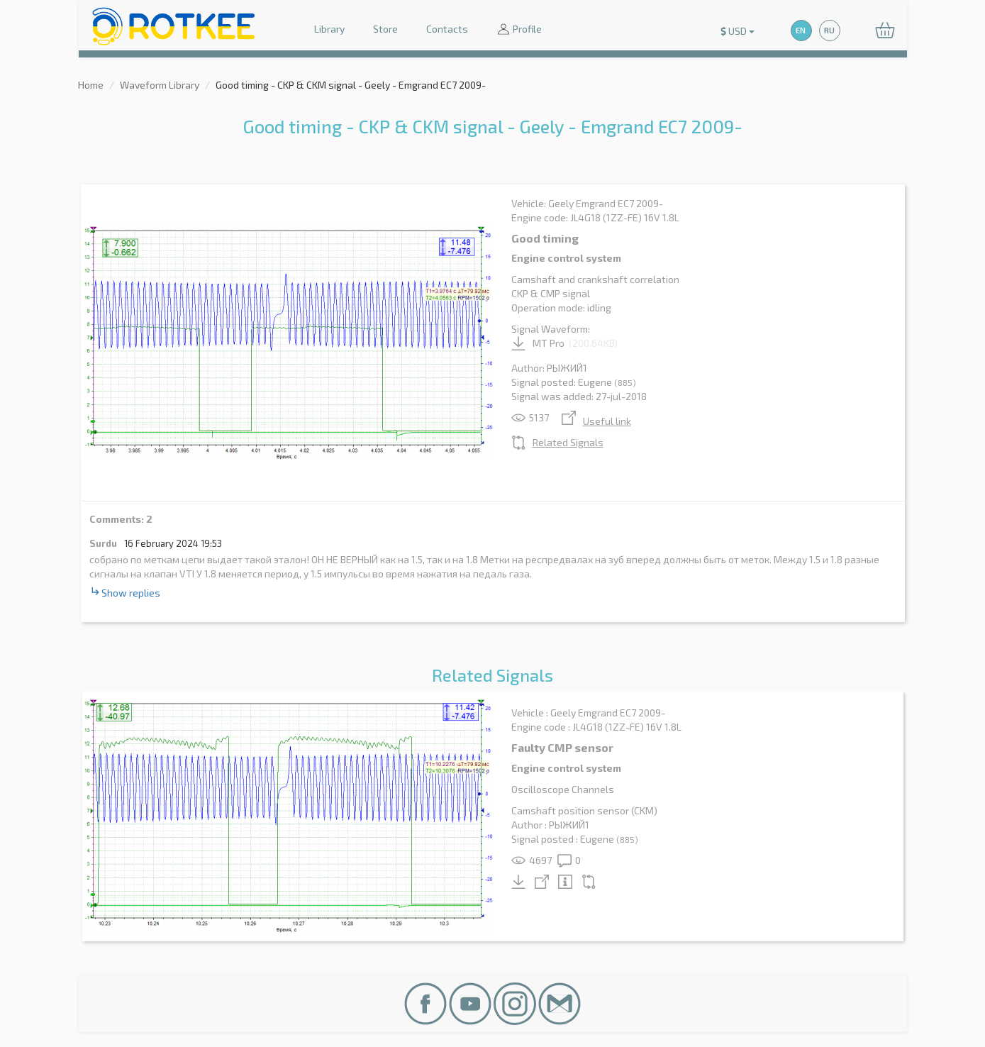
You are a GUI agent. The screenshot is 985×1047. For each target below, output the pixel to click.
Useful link (596, 421)
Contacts (447, 29)
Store (385, 29)
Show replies (125, 592)
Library (329, 29)
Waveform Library (159, 85)
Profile (519, 30)
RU (829, 30)
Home (91, 85)
